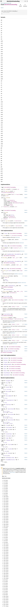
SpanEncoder (10, 261)
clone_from (5, 239)
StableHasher (12, 292)
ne (3, 306)
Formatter (15, 247)
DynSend (6, 358)
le (3, 329)
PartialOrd (7, 314)
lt (3, 324)
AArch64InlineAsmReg (13, 1)
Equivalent (11, 408)
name (6, 189)
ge (3, 340)
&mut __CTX (19, 291)
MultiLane (6, 455)
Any (7, 382)
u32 (20, 220)
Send (5, 366)
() (8, 206)
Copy (5, 346)
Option (10, 217)
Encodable (17, 261)
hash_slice (5, 275)
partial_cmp (6, 317)
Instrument (9, 427)
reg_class (7, 191)
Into (9, 429)
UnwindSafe (7, 374)
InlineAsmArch (10, 200)
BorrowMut (8, 395)
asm (7, 3)
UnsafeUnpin (7, 372)
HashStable (11, 285)
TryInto (10, 448)
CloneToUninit (10, 400)
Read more (18, 237)
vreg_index (8, 225)
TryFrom (10, 444)
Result (18, 194)
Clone (5, 233)
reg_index (7, 220)
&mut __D (15, 257)
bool (12, 205)
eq (3, 299)
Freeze (5, 362)
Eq (4, 348)
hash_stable (6, 291)
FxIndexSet (16, 202)
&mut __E (19, 264)
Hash (5, 268)
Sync (5, 368)
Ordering (21, 318)
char (14, 217)
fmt (4, 247)
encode (4, 264)
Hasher (10, 270)
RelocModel (14, 201)
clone (4, 235)
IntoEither (9, 433)
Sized (7, 280)
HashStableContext (9, 289)
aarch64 (9, 3)
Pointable (8, 436)
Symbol (21, 202)
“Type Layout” (12, 472)
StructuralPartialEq (9, 351)
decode (4, 257)
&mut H (6, 277)
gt (3, 335)
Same (7, 438)
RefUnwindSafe (7, 364)
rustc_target (3, 3)
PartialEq (7, 296)
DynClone (8, 404)
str (18, 189)
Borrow (8, 391)
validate (7, 197)
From (7, 425)
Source (2, 7)
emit (6, 212)
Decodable (17, 254)
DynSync (6, 360)
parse (6, 194)
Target (10, 204)
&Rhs (13, 306)
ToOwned (8, 440)
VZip (9, 453)
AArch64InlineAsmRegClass (7, 192)
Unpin (5, 370)
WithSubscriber (10, 457)
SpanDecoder (10, 254)
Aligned (8, 380)
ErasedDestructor (10, 459)
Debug (5, 245)
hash (4, 270)
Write (12, 215)
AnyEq (7, 387)
